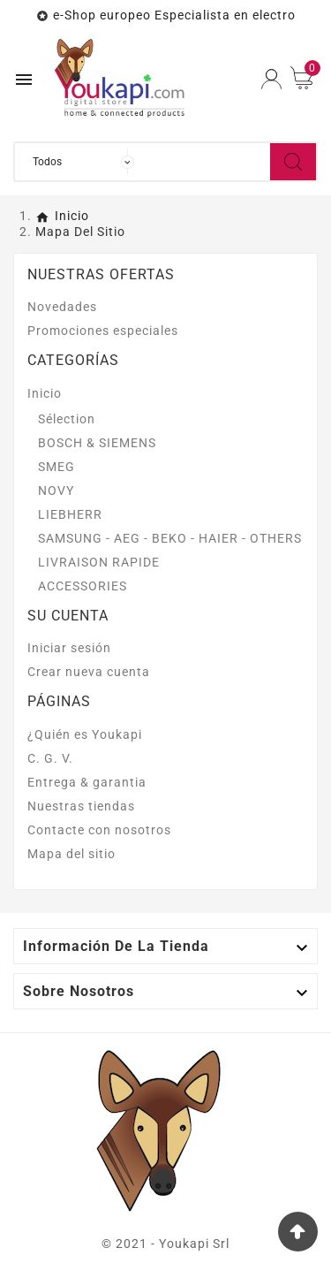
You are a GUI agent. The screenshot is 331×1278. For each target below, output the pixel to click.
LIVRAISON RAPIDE (99, 562)
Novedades (62, 307)
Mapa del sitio (71, 854)
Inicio (44, 393)
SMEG (56, 467)
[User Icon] (271, 79)
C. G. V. (50, 758)
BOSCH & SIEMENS (97, 443)
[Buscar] (206, 161)
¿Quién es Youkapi (84, 734)
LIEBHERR (70, 514)
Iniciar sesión (69, 648)
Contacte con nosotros (99, 830)
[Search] (293, 161)
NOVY (56, 490)
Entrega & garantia (87, 782)
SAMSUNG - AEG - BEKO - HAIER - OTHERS (170, 538)
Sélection (66, 419)
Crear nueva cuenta (88, 672)
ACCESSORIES (82, 586)
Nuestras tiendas (81, 806)
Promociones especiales (102, 330)
